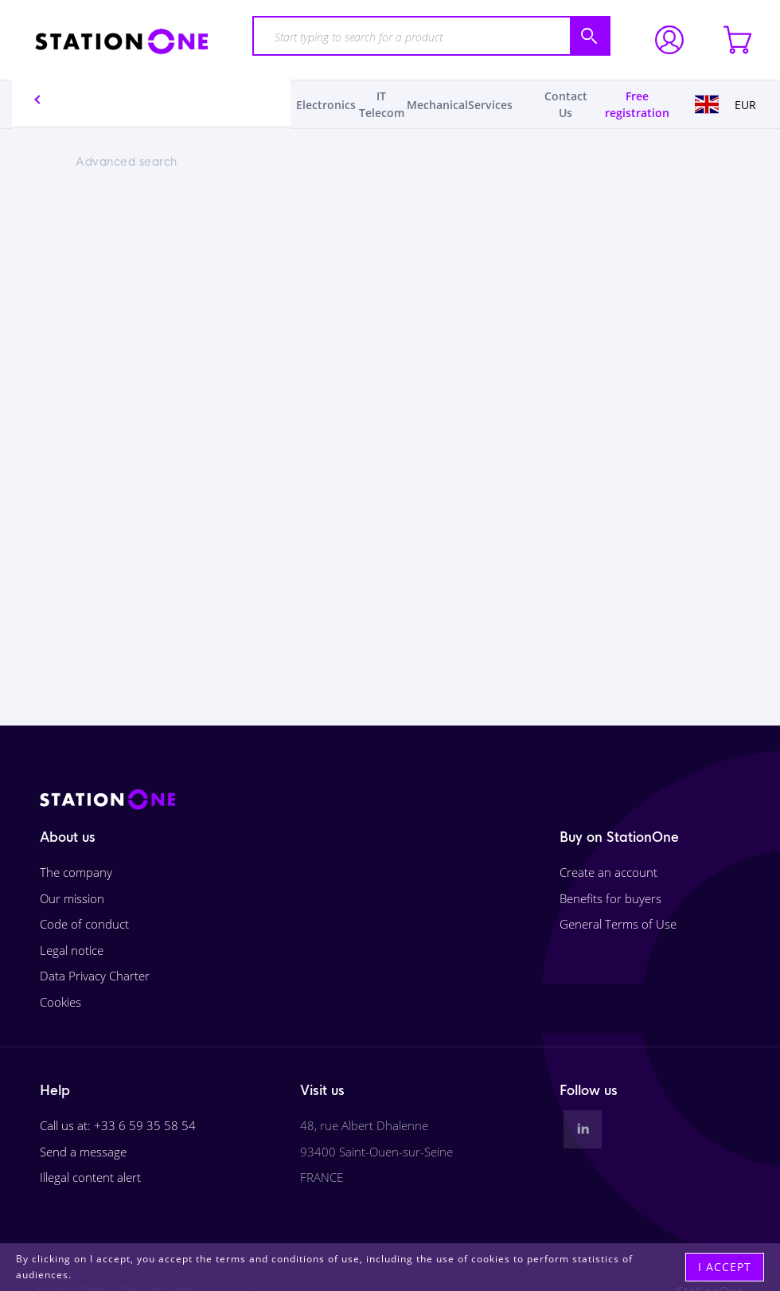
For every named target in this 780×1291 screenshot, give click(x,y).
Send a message (83, 1152)
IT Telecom (381, 104)
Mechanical (437, 104)
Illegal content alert (90, 1177)
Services (490, 104)
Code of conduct (84, 924)
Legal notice (71, 950)
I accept (724, 1266)
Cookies (60, 1002)
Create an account (608, 872)
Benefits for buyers (610, 898)
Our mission (72, 898)
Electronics (326, 104)
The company (76, 872)
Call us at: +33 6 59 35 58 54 (118, 1125)
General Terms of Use (618, 924)
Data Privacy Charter (95, 976)
